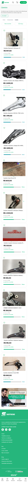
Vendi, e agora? (5, 459)
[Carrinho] (17, 2)
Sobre (2, 434)
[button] (24, 39)
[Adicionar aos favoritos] (4, 31)
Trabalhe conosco (5, 436)
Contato (3, 448)
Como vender (4, 450)
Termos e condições (6, 438)
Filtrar (20, 24)
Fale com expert (5, 453)
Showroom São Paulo (6, 461)
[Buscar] (13, 2)
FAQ (2, 446)
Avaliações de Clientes (6, 442)
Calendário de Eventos (6, 463)
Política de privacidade (6, 440)
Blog (2, 457)
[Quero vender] (23, 2)
